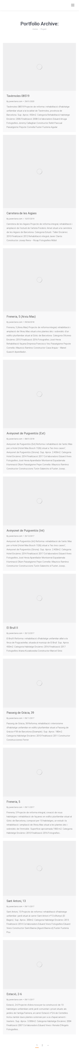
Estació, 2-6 (14, 994)
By (14, 101)
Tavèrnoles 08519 (18, 96)
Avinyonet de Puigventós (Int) (25, 530)
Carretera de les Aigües (22, 213)
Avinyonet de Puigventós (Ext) (26, 433)
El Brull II (12, 627)
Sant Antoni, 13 (16, 901)
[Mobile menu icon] (72, 5)
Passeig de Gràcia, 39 (20, 712)
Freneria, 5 (13, 801)
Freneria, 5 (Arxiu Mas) (21, 316)
